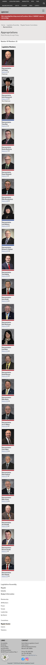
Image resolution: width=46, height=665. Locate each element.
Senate (3, 609)
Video (30, 5)
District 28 (5, 201)
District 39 (5, 99)
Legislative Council (14, 1)
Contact (37, 5)
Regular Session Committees (29, 25)
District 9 (4, 126)
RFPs (32, 1)
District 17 (4, 476)
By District (4, 615)
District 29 (5, 451)
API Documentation (6, 650)
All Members (4, 603)
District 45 (5, 276)
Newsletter (25, 1)
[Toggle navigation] (42, 10)
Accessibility (4, 643)
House (3, 606)
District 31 (4, 526)
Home (3, 25)
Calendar (24, 5)
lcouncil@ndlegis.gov (31, 655)
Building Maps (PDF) (7, 5)
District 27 (5, 151)
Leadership (4, 612)
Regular (3, 588)
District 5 (4, 176)
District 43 (5, 226)
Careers (4, 1)
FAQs (37, 1)
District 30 (5, 401)
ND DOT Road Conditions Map (9, 652)
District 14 (5, 426)
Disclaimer (3, 645)
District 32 (5, 351)
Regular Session (5, 624)
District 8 (4, 72)
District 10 (5, 376)
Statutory (3, 630)
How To (17, 5)
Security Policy (5, 648)
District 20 (5, 251)
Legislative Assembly (13, 25)
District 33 (5, 301)
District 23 (5, 576)
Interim (3, 591)
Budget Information (7, 594)
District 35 (5, 326)
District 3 (4, 551)
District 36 (5, 501)
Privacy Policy (4, 646)
